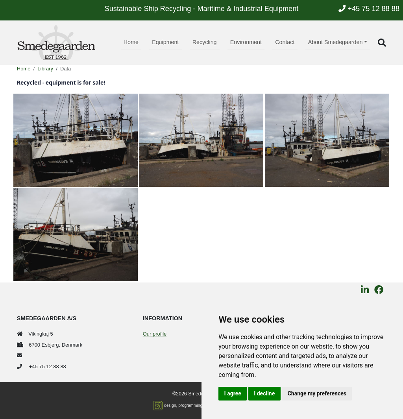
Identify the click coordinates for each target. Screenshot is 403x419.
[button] (382, 43)
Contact (284, 42)
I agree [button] (232, 393)
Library (45, 69)
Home (131, 42)
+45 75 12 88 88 (368, 9)
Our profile (154, 334)
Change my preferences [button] (317, 393)
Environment (246, 42)
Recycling (204, 42)
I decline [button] (264, 393)
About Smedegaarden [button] (335, 42)
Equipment (165, 42)
